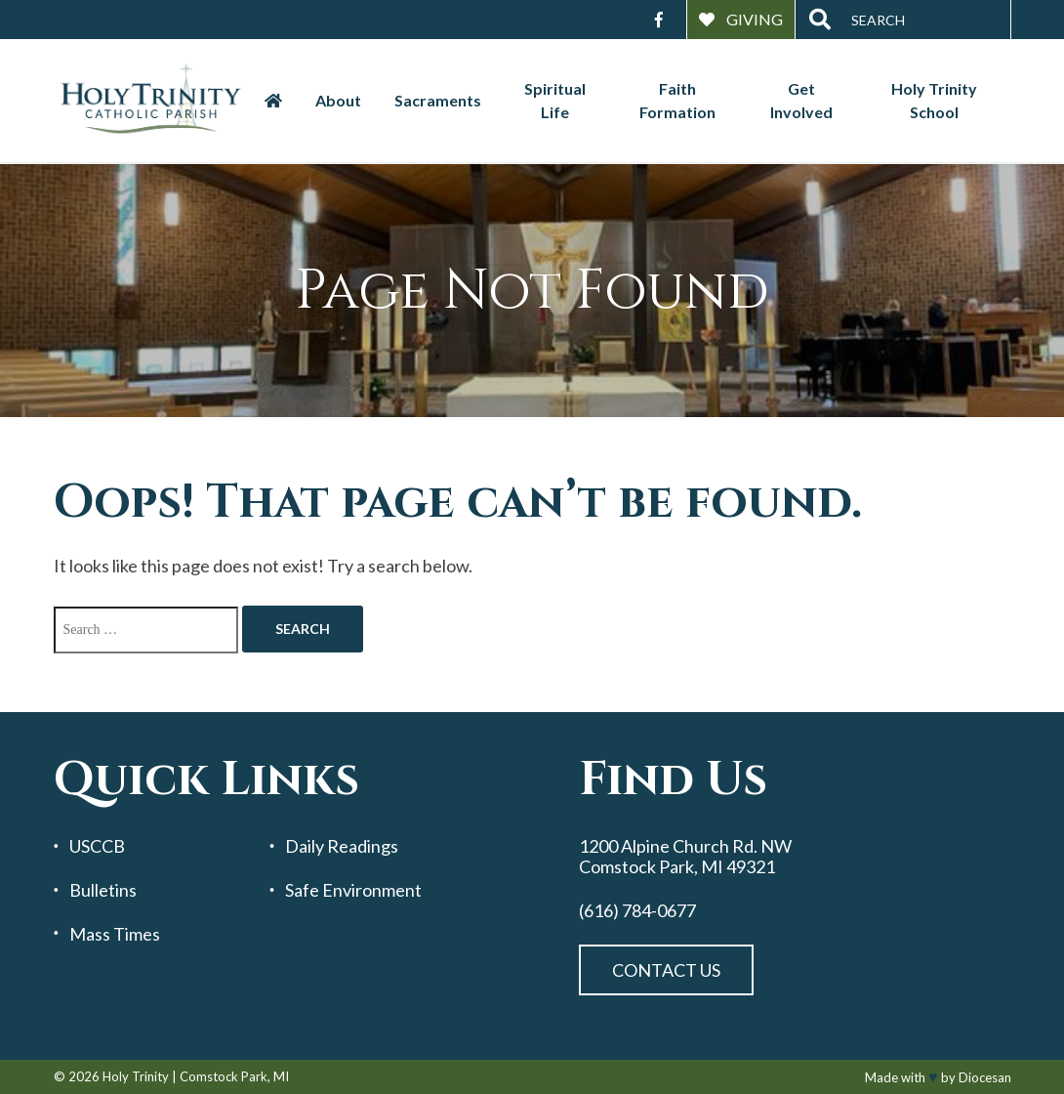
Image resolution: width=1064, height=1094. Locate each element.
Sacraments (437, 100)
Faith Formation (677, 100)
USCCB (97, 846)
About (338, 100)
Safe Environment (353, 890)
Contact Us (666, 970)
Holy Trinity (135, 1076)
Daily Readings (341, 846)
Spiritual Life (555, 100)
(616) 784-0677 (637, 911)
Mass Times (114, 934)
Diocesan (985, 1077)
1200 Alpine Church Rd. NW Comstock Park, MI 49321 (685, 856)
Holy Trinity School (934, 100)
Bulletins (103, 890)
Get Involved (801, 100)
